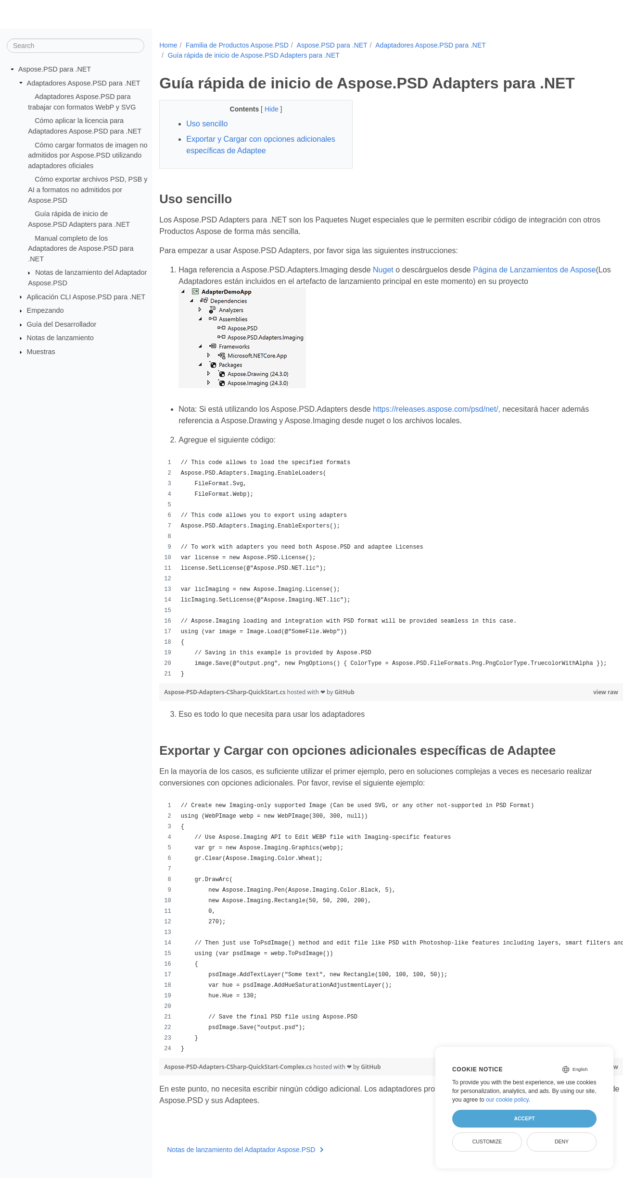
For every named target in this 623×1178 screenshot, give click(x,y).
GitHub (344, 692)
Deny (562, 1141)
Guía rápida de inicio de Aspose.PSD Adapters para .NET (254, 55)
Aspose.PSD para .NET (54, 69)
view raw (573, 692)
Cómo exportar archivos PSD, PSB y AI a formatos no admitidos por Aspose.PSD (87, 189)
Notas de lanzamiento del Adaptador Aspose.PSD (245, 1149)
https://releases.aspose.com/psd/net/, (436, 409)
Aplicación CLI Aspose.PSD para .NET (86, 296)
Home (168, 45)
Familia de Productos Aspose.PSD (237, 45)
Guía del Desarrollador (62, 324)
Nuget (383, 270)
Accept (524, 1118)
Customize (487, 1141)
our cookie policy (507, 1099)
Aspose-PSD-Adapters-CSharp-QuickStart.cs (225, 692)
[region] (375, 568)
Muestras (41, 352)
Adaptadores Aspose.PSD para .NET (83, 82)
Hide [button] (266, 109)
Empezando (45, 310)
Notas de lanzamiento (60, 338)
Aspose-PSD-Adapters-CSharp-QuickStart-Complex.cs (238, 1067)
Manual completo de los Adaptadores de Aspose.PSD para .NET (80, 248)
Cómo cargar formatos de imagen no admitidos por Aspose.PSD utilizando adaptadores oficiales (87, 155)
